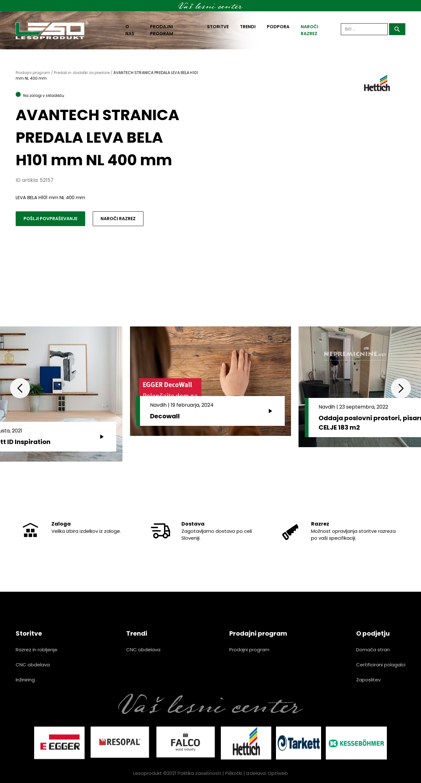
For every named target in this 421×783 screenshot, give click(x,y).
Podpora (278, 27)
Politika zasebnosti (199, 773)
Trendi (248, 27)
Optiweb (278, 773)
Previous (20, 388)
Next (401, 388)
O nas (129, 30)
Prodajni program (161, 30)
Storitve (218, 27)
